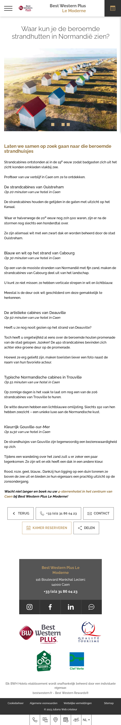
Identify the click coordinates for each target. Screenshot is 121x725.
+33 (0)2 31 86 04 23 (60, 591)
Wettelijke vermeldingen (78, 703)
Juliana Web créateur (64, 709)
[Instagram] (29, 607)
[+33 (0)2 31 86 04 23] (35, 720)
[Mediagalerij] (45, 720)
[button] (52, 124)
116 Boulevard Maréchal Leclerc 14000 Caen (60, 582)
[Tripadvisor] (91, 607)
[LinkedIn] (71, 607)
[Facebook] (50, 607)
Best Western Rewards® (72, 693)
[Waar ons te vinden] (55, 720)
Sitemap (109, 703)
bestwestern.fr (42, 693)
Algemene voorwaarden (43, 703)
